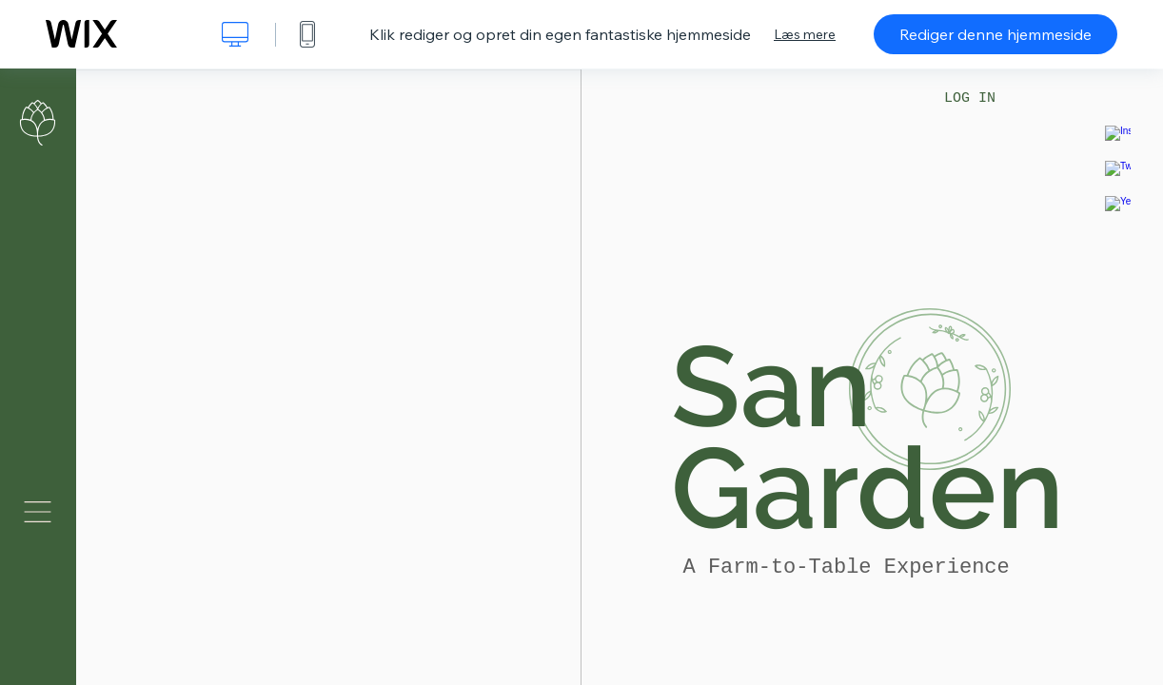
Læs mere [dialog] (805, 34)
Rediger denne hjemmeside (995, 34)
